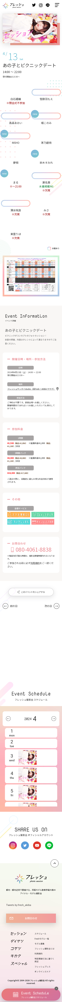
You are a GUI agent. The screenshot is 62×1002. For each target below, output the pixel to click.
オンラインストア (42, 971)
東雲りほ (15, 234)
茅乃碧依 (46, 143)
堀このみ (46, 123)
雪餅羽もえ (46, 99)
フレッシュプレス (42, 966)
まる (15, 182)
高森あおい (15, 123)
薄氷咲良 (15, 210)
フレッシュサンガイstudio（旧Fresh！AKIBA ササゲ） (31, 388)
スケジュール (40, 933)
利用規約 (35, 563)
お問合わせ (31, 918)
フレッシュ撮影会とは (44, 948)
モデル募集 (39, 943)
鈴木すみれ (46, 163)
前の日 (14, 606)
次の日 (48, 606)
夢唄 (15, 163)
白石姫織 (15, 99)
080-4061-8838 (34, 549)
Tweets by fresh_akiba (18, 905)
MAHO (15, 143)
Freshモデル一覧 (42, 938)
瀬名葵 (46, 182)
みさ (46, 210)
